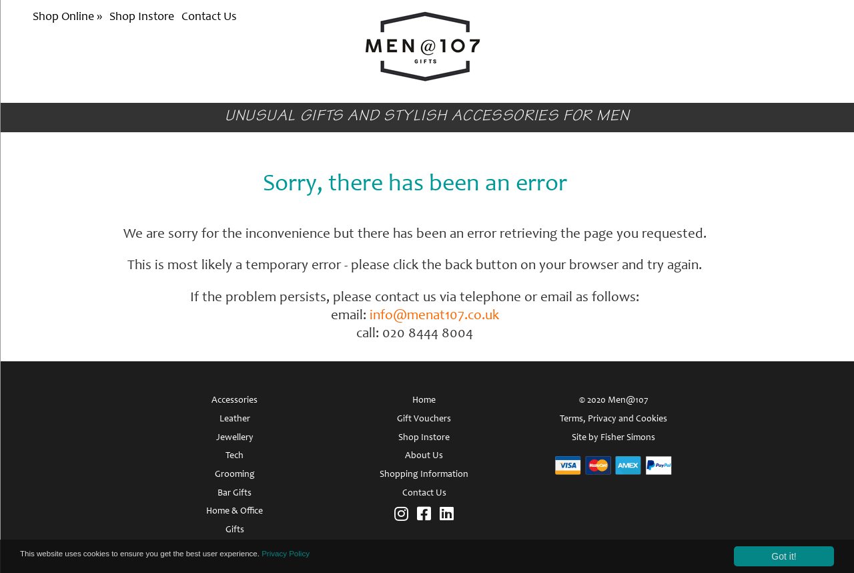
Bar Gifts (235, 493)
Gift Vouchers (424, 419)
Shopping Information (424, 475)
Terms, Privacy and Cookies (613, 419)
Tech (235, 456)
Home (424, 400)
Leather (235, 419)
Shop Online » (69, 17)
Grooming (235, 475)
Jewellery (235, 438)
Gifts (235, 530)
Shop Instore (141, 17)
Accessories (234, 400)
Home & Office (234, 511)
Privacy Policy (343, 556)
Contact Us (209, 17)
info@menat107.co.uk (434, 316)
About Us (424, 456)
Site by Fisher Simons (613, 438)
